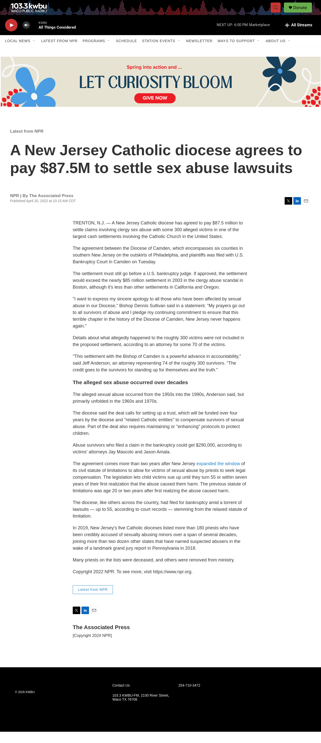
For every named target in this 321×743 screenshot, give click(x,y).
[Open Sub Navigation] (34, 52)
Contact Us (121, 697)
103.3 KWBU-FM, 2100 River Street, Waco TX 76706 (140, 709)
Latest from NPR (59, 52)
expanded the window (218, 474)
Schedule (126, 52)
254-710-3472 (189, 697)
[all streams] (298, 36)
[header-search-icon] (278, 13)
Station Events (158, 52)
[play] (11, 36)
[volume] (26, 36)
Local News (17, 52)
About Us (275, 52)
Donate (303, 13)
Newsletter (199, 52)
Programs (94, 52)
